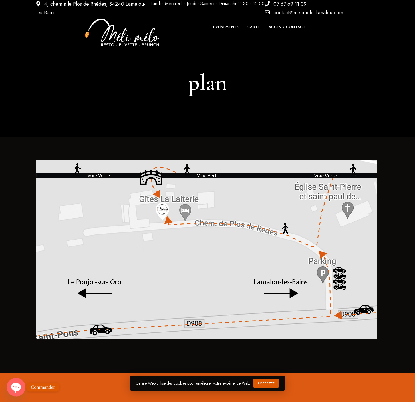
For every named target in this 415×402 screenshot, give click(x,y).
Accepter (266, 383)
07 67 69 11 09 (286, 4)
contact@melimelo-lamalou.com (304, 12)
